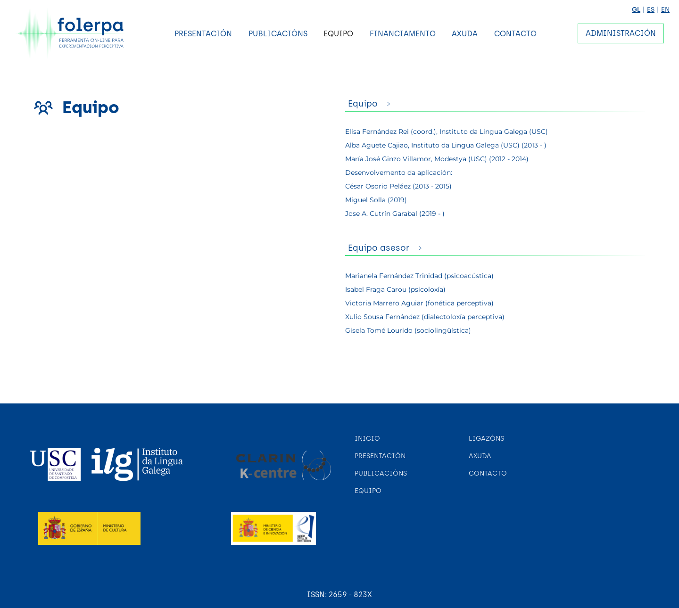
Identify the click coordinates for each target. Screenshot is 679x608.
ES (650, 10)
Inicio (367, 439)
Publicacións (277, 33)
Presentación (203, 33)
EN (665, 10)
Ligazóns (486, 439)
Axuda (465, 33)
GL (636, 10)
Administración (621, 33)
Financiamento (403, 33)
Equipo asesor (378, 248)
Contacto (515, 33)
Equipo (338, 33)
